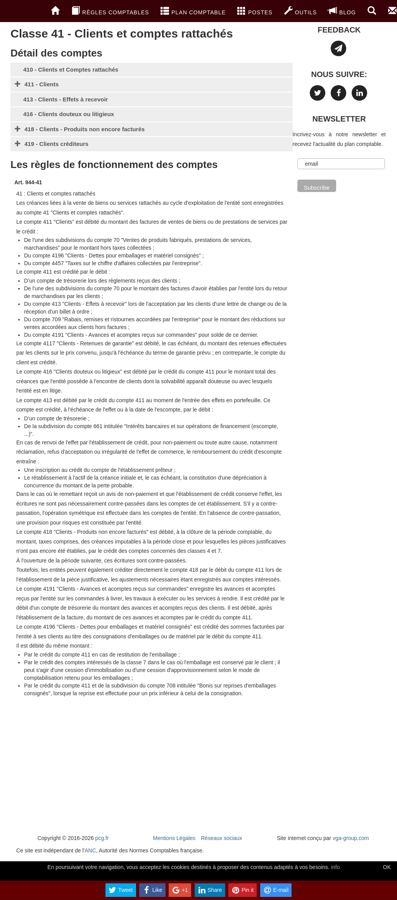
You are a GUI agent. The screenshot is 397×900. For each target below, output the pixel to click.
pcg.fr (102, 838)
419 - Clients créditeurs (56, 144)
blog (342, 10)
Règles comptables (110, 10)
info (335, 867)
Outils (300, 10)
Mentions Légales (174, 838)
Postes (255, 10)
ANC (90, 850)
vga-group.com (351, 838)
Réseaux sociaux (221, 838)
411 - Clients (41, 84)
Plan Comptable (193, 10)
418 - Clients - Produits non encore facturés (84, 129)
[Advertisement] (151, 766)
